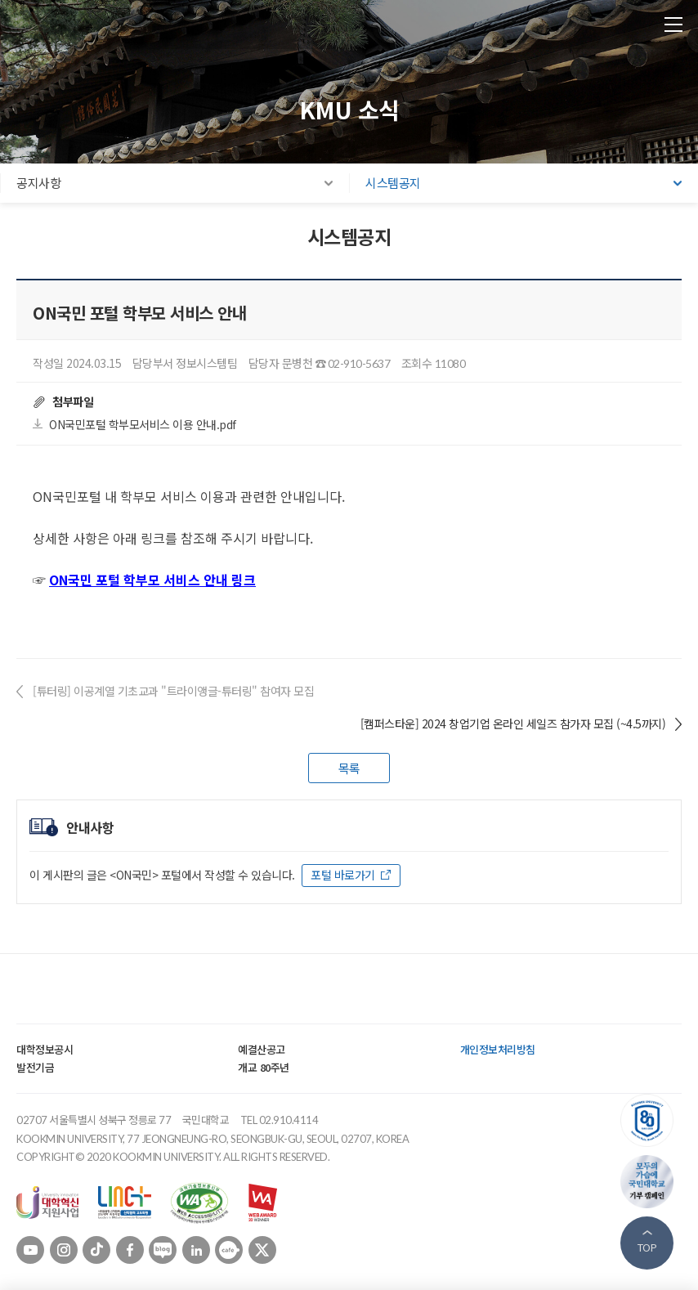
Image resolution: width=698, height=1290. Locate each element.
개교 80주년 (263, 1067)
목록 (349, 768)
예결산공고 (261, 1049)
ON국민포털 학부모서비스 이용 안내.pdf (142, 424)
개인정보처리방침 (497, 1049)
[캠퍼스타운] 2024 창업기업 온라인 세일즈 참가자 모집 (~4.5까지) (513, 723)
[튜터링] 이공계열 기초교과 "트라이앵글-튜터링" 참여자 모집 (173, 691)
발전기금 (35, 1067)
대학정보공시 (44, 1049)
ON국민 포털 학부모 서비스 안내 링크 (152, 579)
